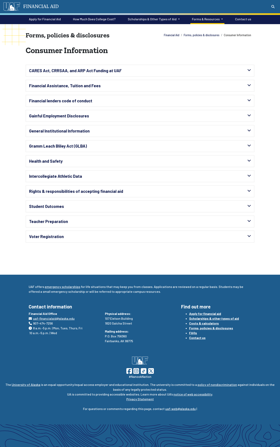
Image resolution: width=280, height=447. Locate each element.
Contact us (242, 18)
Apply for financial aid (205, 313)
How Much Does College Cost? (93, 18)
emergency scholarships (62, 287)
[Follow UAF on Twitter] (151, 370)
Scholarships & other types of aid (214, 318)
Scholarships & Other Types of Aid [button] (152, 19)
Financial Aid (171, 35)
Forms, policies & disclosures (201, 35)
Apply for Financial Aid (44, 18)
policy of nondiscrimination (217, 384)
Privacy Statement (140, 399)
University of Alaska (26, 384)
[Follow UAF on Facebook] (129, 370)
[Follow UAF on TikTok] (144, 370)
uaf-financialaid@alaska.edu (54, 318)
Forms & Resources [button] (206, 19)
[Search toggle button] (273, 6)
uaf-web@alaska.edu (180, 409)
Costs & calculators (204, 323)
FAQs (193, 333)
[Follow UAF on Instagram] (136, 370)
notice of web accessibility (192, 394)
